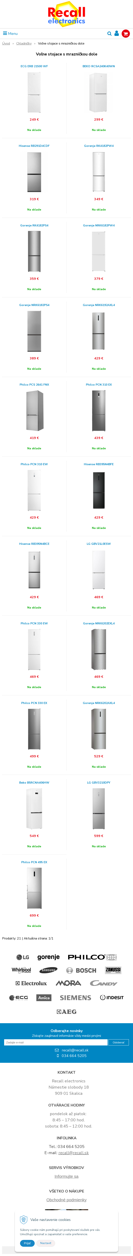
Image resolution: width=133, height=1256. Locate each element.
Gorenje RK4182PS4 (34, 225)
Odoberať (119, 1042)
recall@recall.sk (73, 1153)
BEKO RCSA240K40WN (99, 66)
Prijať (27, 1243)
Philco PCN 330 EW (34, 623)
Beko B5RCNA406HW (34, 782)
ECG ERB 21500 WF (34, 66)
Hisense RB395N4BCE (34, 544)
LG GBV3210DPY (98, 782)
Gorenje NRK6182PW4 (99, 225)
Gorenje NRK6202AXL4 (99, 703)
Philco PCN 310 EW (34, 464)
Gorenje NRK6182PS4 (34, 305)
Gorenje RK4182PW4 (99, 146)
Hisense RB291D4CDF (34, 146)
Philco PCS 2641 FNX (34, 384)
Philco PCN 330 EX (34, 703)
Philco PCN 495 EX (34, 862)
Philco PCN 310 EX (99, 384)
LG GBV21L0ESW (99, 544)
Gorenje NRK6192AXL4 (99, 305)
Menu (10, 33)
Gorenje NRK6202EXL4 (99, 623)
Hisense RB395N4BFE (99, 464)
